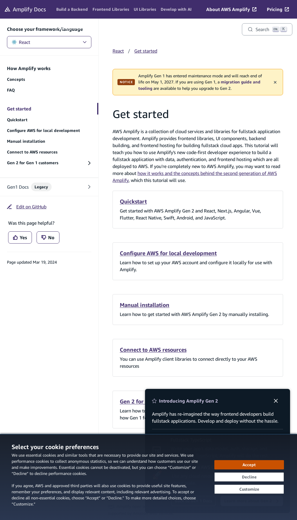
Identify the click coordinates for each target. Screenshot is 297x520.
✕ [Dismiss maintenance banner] (275, 82)
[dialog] (148, 477)
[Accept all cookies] (249, 464)
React (49, 42)
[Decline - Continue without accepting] (249, 477)
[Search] (267, 29)
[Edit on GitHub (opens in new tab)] (26, 206)
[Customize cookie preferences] (249, 489)
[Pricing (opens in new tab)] (277, 9)
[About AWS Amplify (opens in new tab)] (231, 9)
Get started (145, 51)
